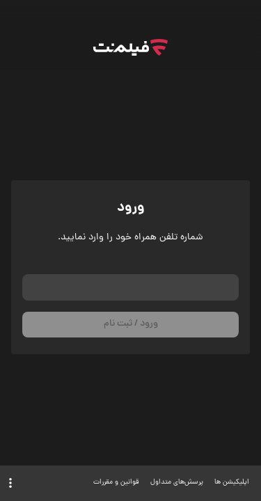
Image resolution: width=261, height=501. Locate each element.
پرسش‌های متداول (176, 482)
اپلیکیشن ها (231, 482)
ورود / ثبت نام (131, 324)
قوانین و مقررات (116, 482)
